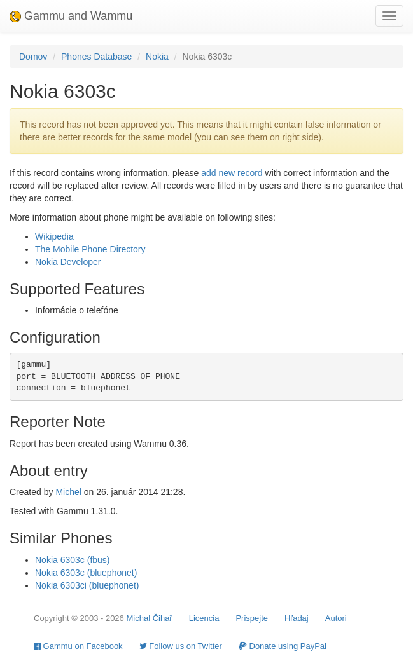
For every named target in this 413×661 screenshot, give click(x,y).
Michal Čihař (149, 618)
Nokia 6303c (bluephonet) (86, 573)
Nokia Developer (68, 262)
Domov (33, 56)
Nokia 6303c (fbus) (72, 560)
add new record (232, 173)
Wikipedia (54, 236)
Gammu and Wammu (71, 16)
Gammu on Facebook (78, 646)
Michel (68, 492)
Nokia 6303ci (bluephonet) (87, 585)
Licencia (204, 618)
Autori (336, 618)
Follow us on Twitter (180, 646)
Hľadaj (296, 618)
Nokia (157, 56)
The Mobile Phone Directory (90, 249)
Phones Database (96, 56)
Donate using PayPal (282, 646)
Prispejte (251, 618)
